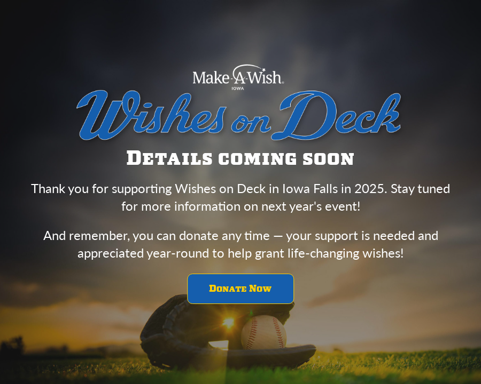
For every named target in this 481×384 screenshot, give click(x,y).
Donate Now (240, 289)
